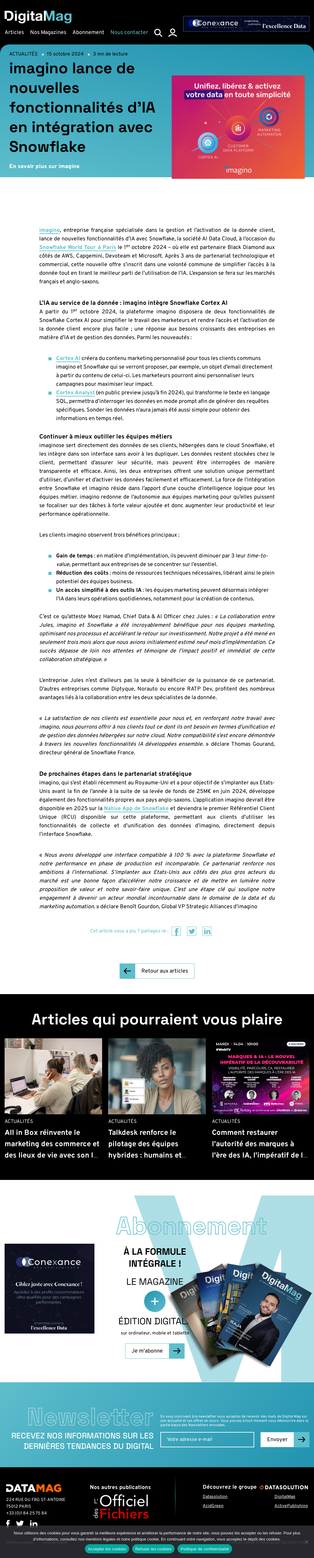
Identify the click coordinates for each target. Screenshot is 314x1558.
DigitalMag (284, 1496)
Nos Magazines (48, 32)
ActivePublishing (291, 1506)
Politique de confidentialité (205, 1549)
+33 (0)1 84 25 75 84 (26, 1513)
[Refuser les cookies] (306, 1542)
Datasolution (215, 1496)
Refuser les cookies (153, 1549)
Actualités (23, 54)
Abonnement (88, 32)
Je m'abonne (147, 1351)
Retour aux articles (164, 971)
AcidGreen (213, 1506)
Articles (14, 32)
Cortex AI (68, 358)
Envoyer (277, 1439)
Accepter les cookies (107, 1549)
